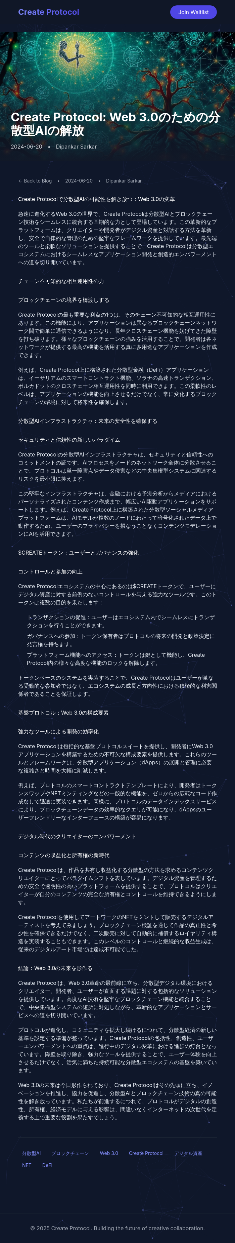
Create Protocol (48, 12)
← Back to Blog (35, 181)
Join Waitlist (193, 12)
